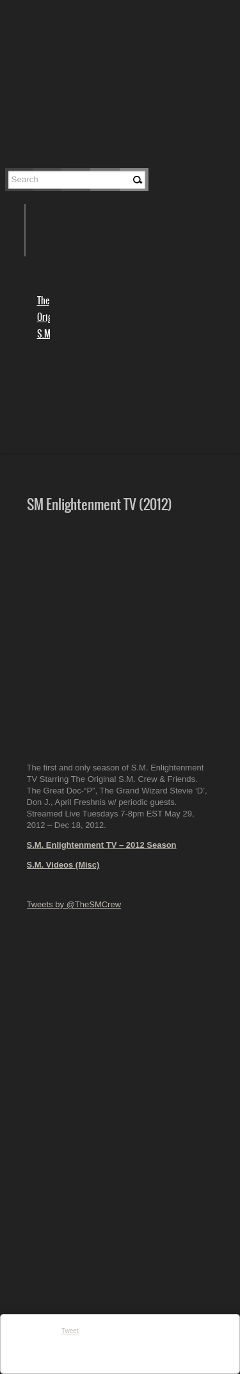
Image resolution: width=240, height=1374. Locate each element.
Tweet (70, 1330)
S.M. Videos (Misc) (63, 865)
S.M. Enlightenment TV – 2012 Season (102, 845)
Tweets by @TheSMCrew (74, 904)
